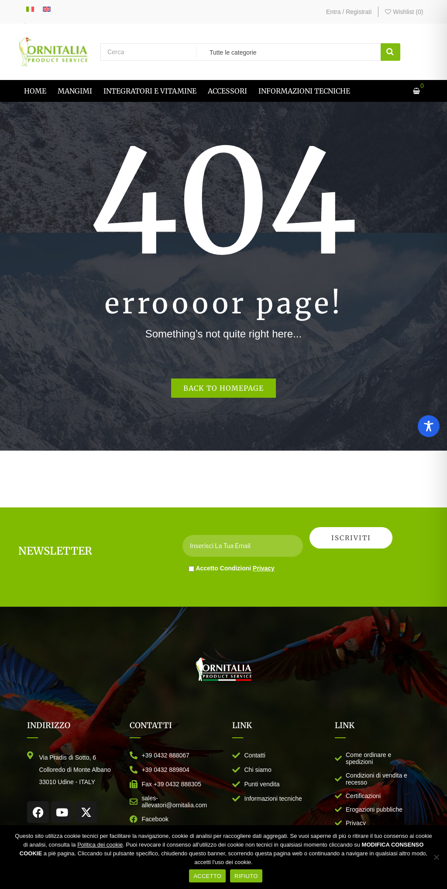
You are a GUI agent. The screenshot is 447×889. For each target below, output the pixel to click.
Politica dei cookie (100, 844)
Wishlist (404, 11)
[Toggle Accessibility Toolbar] (428, 426)
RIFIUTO (246, 876)
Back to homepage (223, 388)
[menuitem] (35, 91)
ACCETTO (207, 876)
